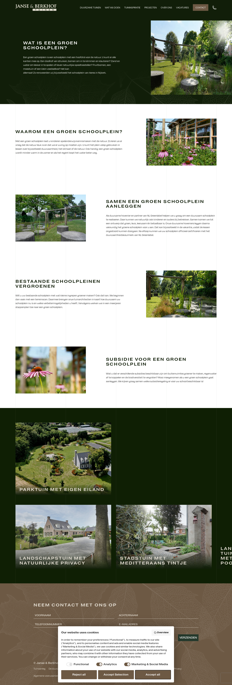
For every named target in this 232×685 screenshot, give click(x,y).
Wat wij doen (112, 7)
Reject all (79, 674)
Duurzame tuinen (90, 7)
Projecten (150, 7)
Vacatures (182, 7)
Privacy (178, 668)
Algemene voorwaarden (46, 675)
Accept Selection (116, 674)
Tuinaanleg (39, 668)
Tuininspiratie (132, 7)
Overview (161, 632)
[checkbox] (77, 664)
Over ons (166, 7)
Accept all (153, 674)
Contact (200, 7)
